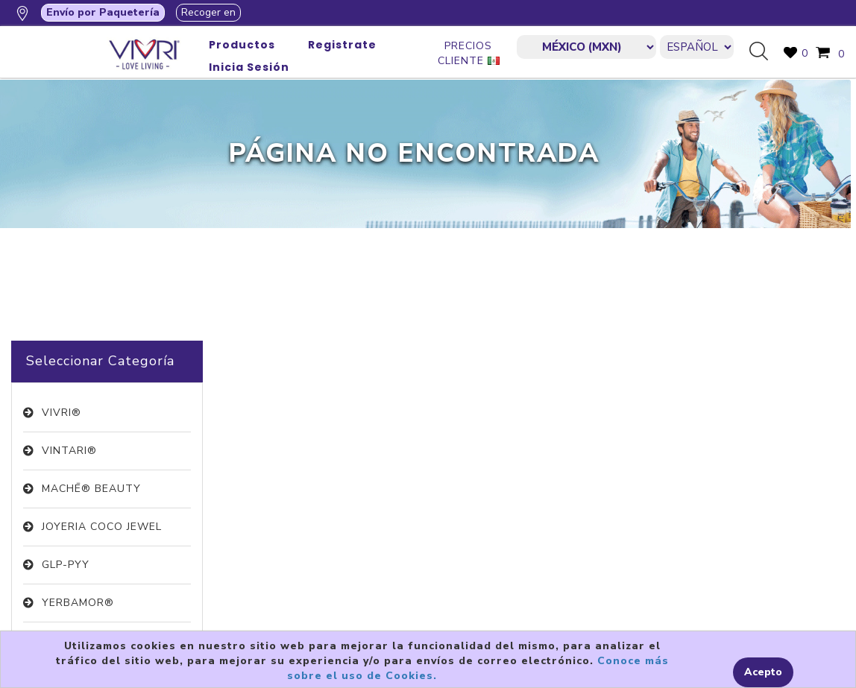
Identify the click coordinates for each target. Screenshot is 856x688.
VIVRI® (61, 412)
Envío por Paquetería (103, 12)
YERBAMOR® (78, 603)
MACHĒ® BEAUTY (91, 489)
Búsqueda (764, 52)
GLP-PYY (65, 565)
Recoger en (208, 12)
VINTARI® (69, 451)
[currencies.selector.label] (586, 47)
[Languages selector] (697, 47)
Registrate (342, 44)
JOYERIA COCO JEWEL (102, 527)
